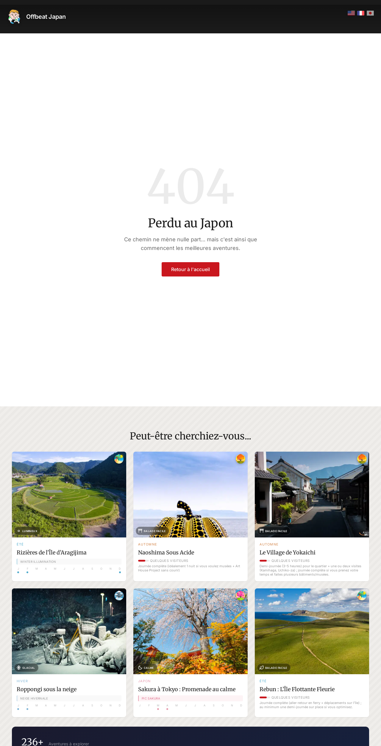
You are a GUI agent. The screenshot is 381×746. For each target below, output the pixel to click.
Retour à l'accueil (190, 269)
